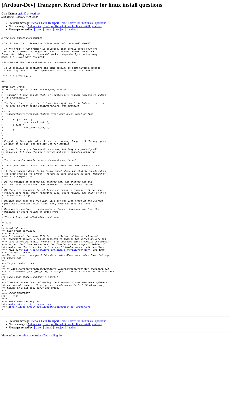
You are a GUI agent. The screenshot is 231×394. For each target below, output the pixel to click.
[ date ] (38, 29)
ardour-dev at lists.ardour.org (30, 357)
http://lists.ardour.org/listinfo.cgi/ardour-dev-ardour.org (49, 361)
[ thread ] (48, 29)
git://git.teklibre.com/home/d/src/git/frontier (56, 292)
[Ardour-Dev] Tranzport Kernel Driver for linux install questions (68, 22)
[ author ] (72, 29)
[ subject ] (60, 29)
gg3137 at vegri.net (29, 13)
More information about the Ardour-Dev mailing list (31, 390)
